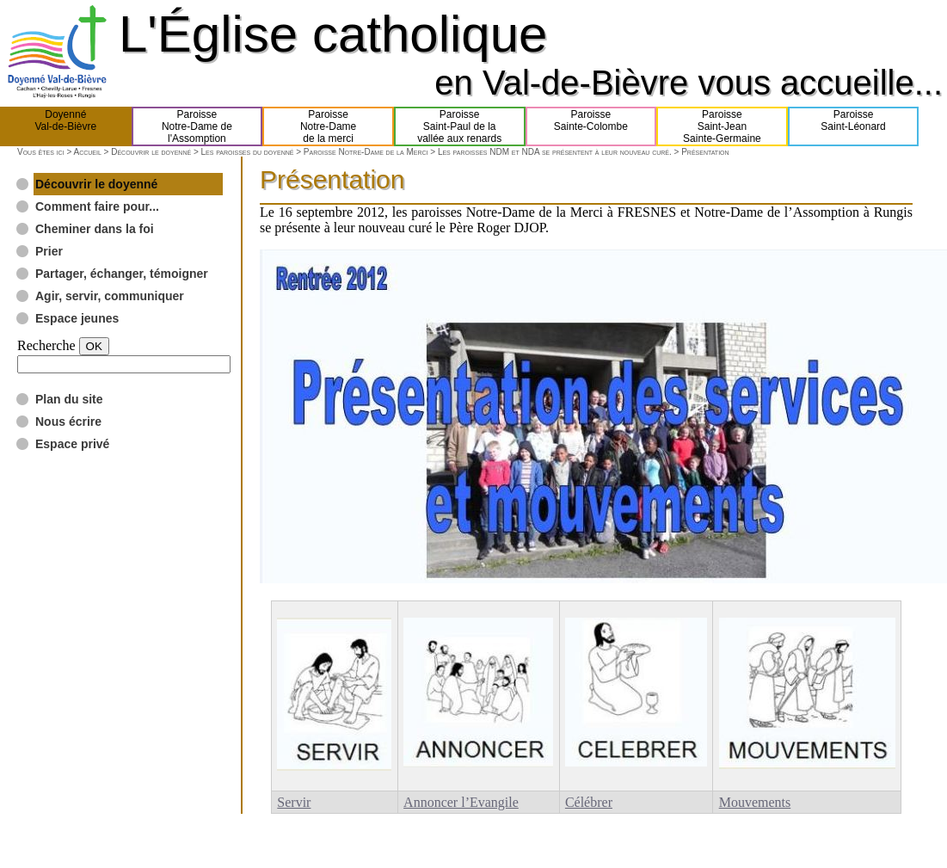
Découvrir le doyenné (151, 152)
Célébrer (588, 802)
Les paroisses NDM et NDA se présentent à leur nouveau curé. (555, 152)
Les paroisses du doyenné (247, 152)
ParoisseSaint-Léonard (853, 126)
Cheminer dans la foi (94, 229)
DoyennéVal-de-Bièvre (65, 126)
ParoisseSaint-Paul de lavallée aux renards (459, 126)
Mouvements (755, 802)
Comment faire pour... (97, 206)
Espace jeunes (77, 318)
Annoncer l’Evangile (461, 802)
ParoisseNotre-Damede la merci (328, 126)
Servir (294, 802)
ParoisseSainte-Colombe (591, 126)
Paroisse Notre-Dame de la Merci (366, 152)
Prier (49, 251)
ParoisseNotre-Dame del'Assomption (197, 126)
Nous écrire (68, 421)
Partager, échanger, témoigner (121, 273)
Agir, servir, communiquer (109, 296)
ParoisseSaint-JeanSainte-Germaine (722, 126)
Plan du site (69, 399)
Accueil (87, 152)
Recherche (46, 345)
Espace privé (72, 444)
